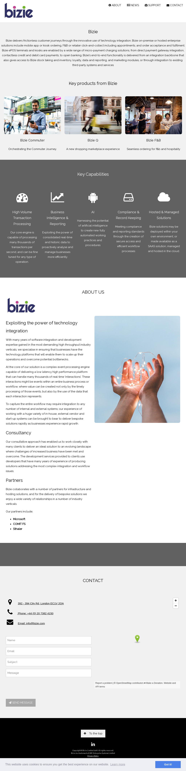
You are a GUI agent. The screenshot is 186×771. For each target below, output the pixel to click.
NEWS (133, 5)
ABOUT (115, 5)
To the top (93, 733)
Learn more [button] (117, 764)
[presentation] (33, 687)
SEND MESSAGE (21, 702)
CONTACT (175, 5)
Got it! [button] (168, 764)
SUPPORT (153, 5)
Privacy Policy (93, 756)
